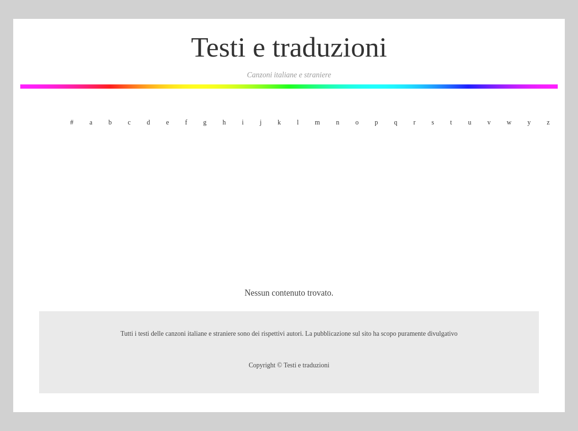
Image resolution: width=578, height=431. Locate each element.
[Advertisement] (289, 209)
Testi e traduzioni (289, 47)
